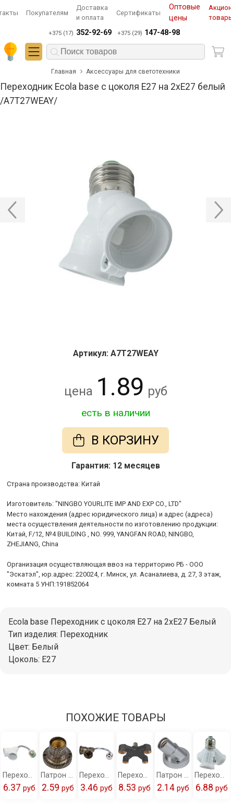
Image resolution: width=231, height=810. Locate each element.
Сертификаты (138, 13)
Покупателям (47, 13)
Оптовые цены (184, 13)
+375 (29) (148, 33)
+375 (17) (79, 33)
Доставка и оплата (92, 12)
